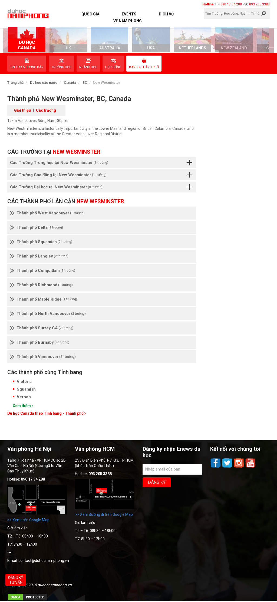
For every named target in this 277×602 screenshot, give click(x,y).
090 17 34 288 (231, 4)
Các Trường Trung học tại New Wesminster (101, 162)
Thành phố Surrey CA (41, 328)
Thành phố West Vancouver (47, 213)
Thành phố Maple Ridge (43, 299)
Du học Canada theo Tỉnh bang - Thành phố (46, 413)
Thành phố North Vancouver (48, 313)
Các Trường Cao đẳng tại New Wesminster (101, 175)
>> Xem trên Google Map (28, 520)
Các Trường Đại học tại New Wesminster (101, 187)
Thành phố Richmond (41, 285)
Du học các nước (43, 83)
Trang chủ (15, 83)
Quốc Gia (90, 14)
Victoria (24, 381)
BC (85, 83)
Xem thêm (23, 406)
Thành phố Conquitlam (42, 270)
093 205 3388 (259, 4)
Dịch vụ (166, 14)
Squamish (26, 389)
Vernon (24, 396)
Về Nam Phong (127, 21)
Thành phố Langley (39, 256)
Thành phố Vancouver (43, 356)
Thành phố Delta (36, 227)
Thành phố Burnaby (39, 342)
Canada (70, 83)
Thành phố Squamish (41, 242)
